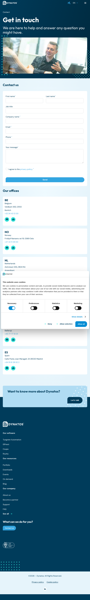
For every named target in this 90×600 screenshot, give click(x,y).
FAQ (4, 509)
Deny (50, 324)
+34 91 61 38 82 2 (12, 362)
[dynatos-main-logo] (10, 3)
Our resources (9, 458)
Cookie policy (52, 582)
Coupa (5, 449)
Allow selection (66, 324)
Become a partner (10, 500)
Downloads (7, 469)
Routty (6, 454)
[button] (69, 3)
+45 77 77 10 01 (11, 334)
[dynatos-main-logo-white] (13, 424)
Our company (9, 488)
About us (7, 495)
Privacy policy (38, 582)
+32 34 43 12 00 (11, 213)
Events (6, 474)
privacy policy (26, 169)
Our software (9, 433)
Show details (77, 317)
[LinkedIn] (45, 589)
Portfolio (6, 465)
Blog (5, 484)
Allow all (81, 324)
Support (6, 504)
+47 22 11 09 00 (11, 242)
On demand (8, 479)
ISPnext (6, 444)
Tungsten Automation (12, 439)
